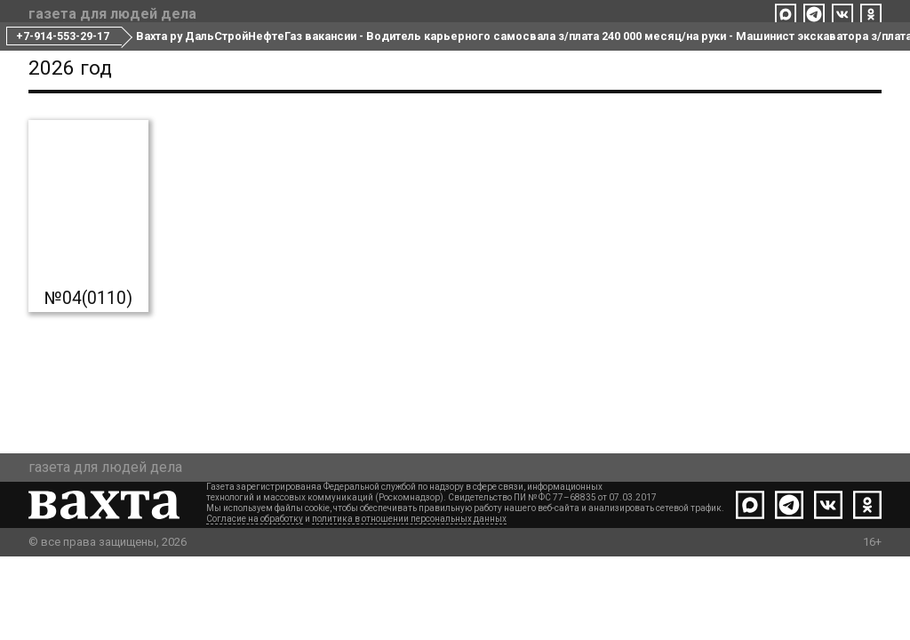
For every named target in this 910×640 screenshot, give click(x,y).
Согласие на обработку (254, 602)
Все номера (371, 51)
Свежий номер (256, 51)
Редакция (469, 51)
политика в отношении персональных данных (409, 602)
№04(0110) (88, 382)
